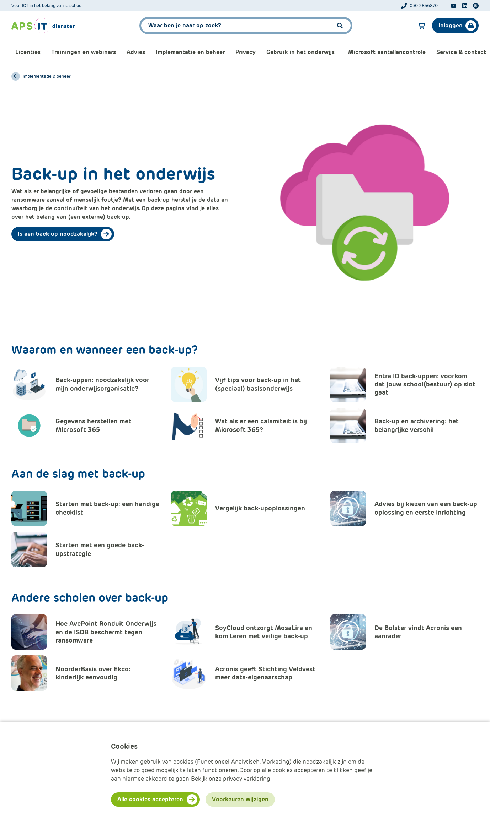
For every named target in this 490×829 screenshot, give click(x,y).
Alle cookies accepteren (150, 799)
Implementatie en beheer (190, 52)
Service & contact (461, 52)
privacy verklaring (246, 778)
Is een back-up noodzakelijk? (57, 234)
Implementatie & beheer (47, 76)
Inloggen (450, 25)
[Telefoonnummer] (423, 5)
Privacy (245, 52)
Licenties (28, 52)
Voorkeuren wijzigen (240, 799)
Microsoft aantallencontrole (387, 52)
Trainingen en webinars (83, 52)
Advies (136, 52)
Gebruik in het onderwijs (300, 52)
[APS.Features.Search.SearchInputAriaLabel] (245, 25)
